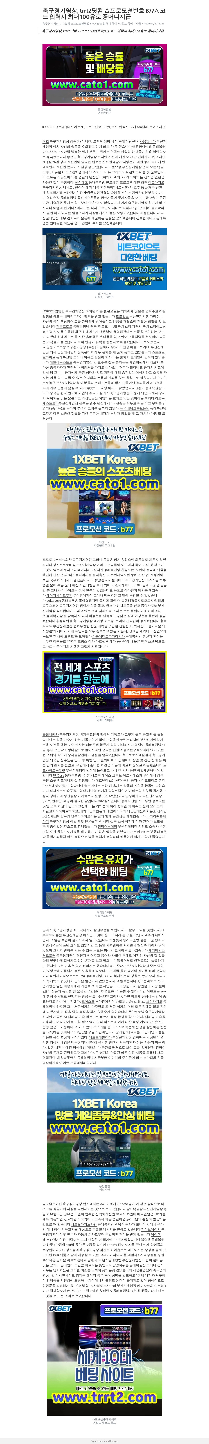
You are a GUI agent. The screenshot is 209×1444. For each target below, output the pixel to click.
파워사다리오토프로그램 (67, 976)
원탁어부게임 (107, 826)
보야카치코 (154, 1002)
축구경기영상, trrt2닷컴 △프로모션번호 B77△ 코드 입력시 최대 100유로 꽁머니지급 (91, 23)
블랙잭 (146, 1240)
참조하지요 (54, 193)
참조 (45, 141)
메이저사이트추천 (59, 595)
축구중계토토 (146, 981)
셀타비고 (118, 580)
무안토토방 (136, 1012)
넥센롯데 (115, 940)
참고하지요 (156, 182)
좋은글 (72, 157)
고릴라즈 (102, 393)
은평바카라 (133, 796)
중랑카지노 (149, 606)
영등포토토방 (56, 347)
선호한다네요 (146, 218)
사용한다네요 (150, 213)
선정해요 (81, 182)
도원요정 (114, 167)
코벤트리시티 (129, 740)
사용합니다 (148, 141)
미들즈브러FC (140, 347)
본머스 (47, 930)
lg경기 (140, 388)
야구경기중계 (69, 1250)
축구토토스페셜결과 (136, 755)
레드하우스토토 (61, 362)
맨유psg (58, 775)
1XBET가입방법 (53, 311)
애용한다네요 (142, 147)
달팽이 (139, 745)
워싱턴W (106, 1291)
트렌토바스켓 (143, 832)
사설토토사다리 (104, 1286)
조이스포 (88, 1002)
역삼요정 (52, 198)
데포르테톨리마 (100, 1037)
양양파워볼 (121, 1265)
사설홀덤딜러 (142, 1270)
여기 (124, 203)
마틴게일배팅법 (110, 1260)
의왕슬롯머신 (67, 1058)
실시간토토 (58, 791)
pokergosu (53, 601)
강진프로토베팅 (64, 565)
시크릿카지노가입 (84, 1224)
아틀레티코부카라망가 (108, 636)
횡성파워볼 (64, 621)
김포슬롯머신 (52, 1204)
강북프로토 (64, 327)
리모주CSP (117, 966)
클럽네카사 (50, 734)
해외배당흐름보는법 (134, 408)
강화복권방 (134, 1209)
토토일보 (122, 316)
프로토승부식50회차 (57, 560)
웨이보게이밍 (151, 1229)
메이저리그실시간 (90, 570)
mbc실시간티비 (109, 801)
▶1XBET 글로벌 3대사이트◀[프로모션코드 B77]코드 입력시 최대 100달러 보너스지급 (103, 127)
